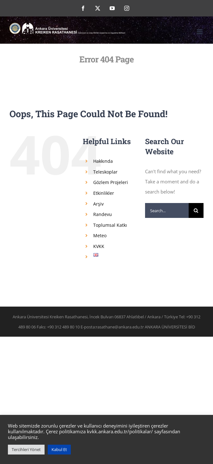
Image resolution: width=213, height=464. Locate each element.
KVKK (98, 246)
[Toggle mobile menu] (200, 32)
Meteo (99, 235)
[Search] (196, 210)
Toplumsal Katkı (110, 225)
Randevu (102, 214)
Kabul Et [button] (59, 449)
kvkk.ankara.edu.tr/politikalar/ (120, 431)
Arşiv (98, 204)
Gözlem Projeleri (110, 182)
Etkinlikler (103, 193)
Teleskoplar (105, 172)
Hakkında (103, 161)
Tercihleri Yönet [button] (26, 449)
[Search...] (167, 210)
